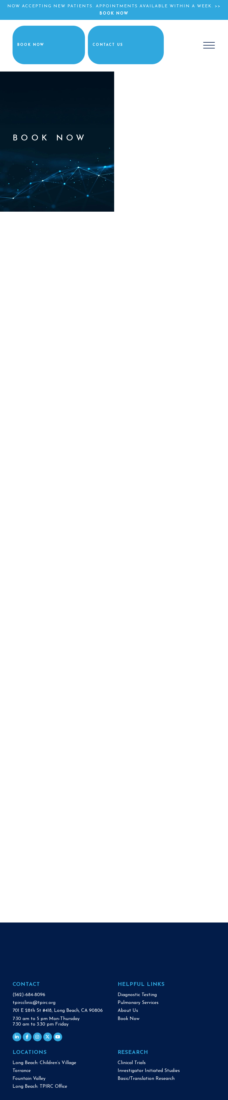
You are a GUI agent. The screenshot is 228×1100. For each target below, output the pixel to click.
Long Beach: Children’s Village (44, 1061)
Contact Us (126, 45)
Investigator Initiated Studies (149, 1069)
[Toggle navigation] (209, 45)
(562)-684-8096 (29, 993)
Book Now (114, 13)
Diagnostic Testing (137, 993)
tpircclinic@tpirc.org (34, 1001)
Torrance (22, 1069)
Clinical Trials (132, 1061)
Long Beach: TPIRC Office (40, 1085)
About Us (128, 1009)
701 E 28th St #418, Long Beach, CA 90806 (58, 1009)
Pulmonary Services (138, 1001)
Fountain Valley (29, 1077)
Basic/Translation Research (146, 1077)
